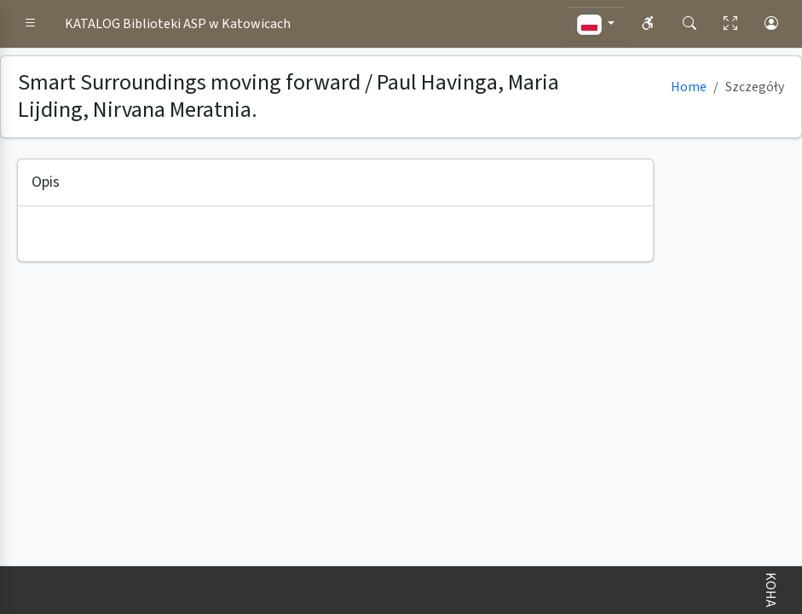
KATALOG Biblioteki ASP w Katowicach (178, 23)
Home (689, 87)
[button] (30, 24)
